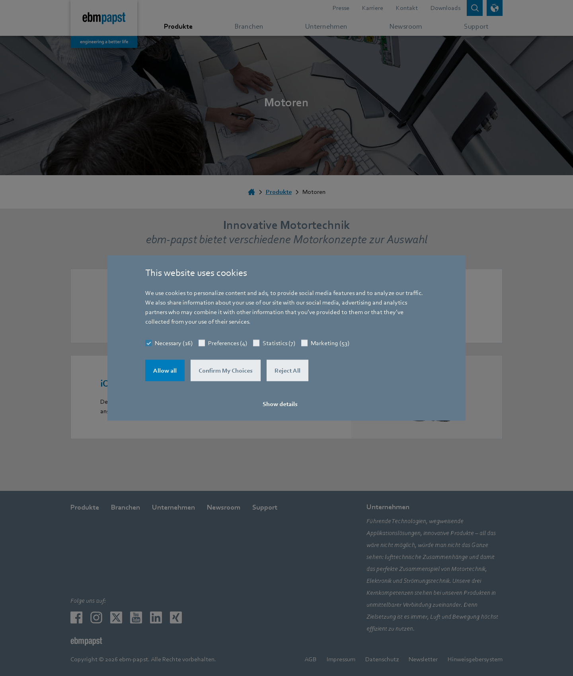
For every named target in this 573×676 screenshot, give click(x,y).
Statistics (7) (279, 343)
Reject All (287, 370)
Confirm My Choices (226, 370)
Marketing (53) (330, 343)
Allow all (165, 370)
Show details (280, 404)
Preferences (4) (227, 343)
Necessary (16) (174, 343)
